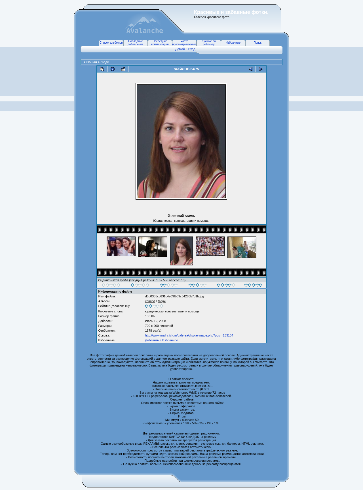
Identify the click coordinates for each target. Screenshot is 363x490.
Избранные (233, 42)
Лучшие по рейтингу (209, 43)
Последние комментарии (160, 43)
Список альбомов (111, 42)
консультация (175, 311)
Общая (92, 62)
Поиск (257, 42)
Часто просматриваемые (184, 43)
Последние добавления (135, 43)
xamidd (150, 301)
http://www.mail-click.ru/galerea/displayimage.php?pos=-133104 (189, 335)
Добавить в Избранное (161, 340)
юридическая (154, 311)
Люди (104, 62)
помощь (194, 311)
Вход (191, 49)
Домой (180, 49)
